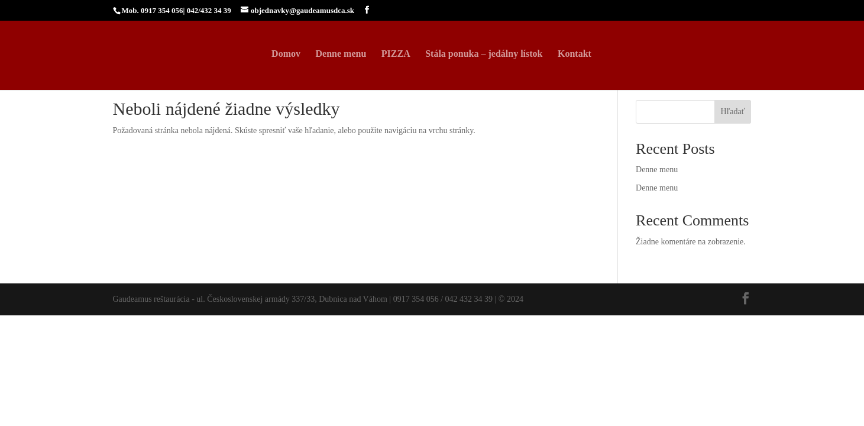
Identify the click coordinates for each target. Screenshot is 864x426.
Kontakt (574, 54)
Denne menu (341, 54)
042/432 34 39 (209, 10)
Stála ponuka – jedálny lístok (483, 54)
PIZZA (395, 54)
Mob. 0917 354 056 (152, 10)
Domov (285, 54)
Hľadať (732, 111)
